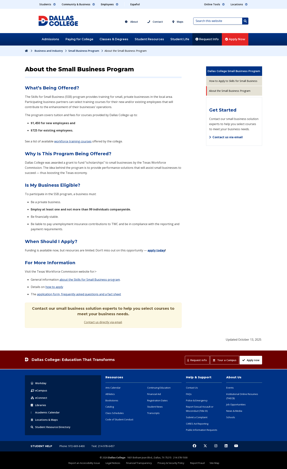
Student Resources (149, 39)
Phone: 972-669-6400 (72, 446)
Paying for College (79, 39)
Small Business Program (83, 50)
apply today (156, 250)
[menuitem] (234, 71)
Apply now (250, 360)
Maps (177, 21)
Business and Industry (49, 50)
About (131, 21)
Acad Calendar (45, 412)
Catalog (109, 406)
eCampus (39, 390)
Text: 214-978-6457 (102, 446)
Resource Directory (50, 427)
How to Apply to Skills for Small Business (233, 81)
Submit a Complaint (196, 417)
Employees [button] (109, 4)
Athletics (110, 394)
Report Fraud (196, 463)
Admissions (50, 39)
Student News (155, 406)
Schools (230, 417)
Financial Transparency (139, 463)
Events (230, 387)
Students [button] (47, 4)
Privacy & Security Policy (170, 463)
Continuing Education (159, 387)
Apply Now (235, 39)
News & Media (234, 411)
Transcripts (153, 413)
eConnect (39, 398)
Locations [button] (239, 4)
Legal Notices (114, 463)
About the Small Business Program (229, 91)
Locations (44, 419)
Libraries (38, 405)
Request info (197, 360)
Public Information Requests (201, 430)
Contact (155, 21)
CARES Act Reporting (197, 423)
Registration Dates (157, 400)
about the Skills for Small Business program (89, 280)
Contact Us (192, 387)
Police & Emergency (197, 400)
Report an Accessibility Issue (86, 463)
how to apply (54, 287)
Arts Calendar (113, 387)
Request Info (207, 39)
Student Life (179, 39)
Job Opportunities (236, 404)
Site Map (213, 463)
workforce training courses (73, 141)
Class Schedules (114, 413)
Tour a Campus (224, 360)
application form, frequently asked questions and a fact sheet (79, 294)
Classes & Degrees (114, 39)
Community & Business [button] (78, 4)
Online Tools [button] (214, 4)
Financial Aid (154, 394)
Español (135, 4)
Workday (38, 383)
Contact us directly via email (103, 322)
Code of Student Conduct (119, 419)
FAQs (189, 394)
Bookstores (111, 400)
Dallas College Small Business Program (234, 71)
